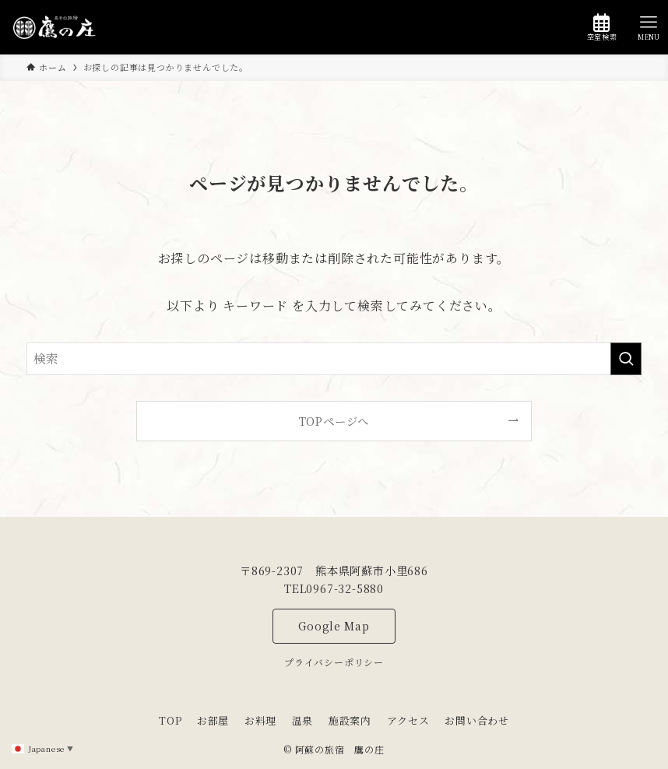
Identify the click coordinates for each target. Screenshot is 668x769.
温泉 (303, 720)
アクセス (408, 720)
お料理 (260, 720)
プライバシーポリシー (334, 662)
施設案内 (350, 720)
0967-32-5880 (345, 588)
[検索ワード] (333, 358)
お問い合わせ (477, 720)
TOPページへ (334, 421)
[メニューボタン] (648, 27)
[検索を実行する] (626, 358)
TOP (170, 720)
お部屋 (213, 720)
